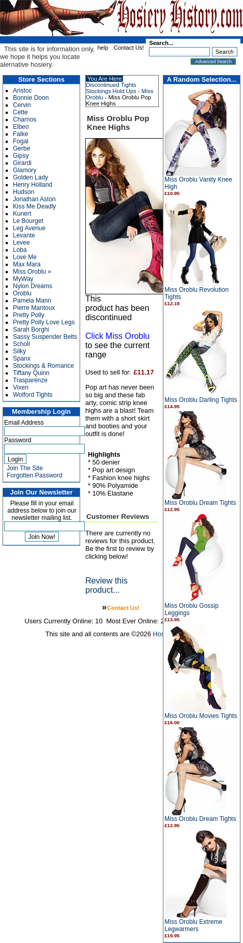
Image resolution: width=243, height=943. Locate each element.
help (102, 47)
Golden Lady (30, 177)
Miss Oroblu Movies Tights (200, 716)
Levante (24, 235)
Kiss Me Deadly (34, 206)
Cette (20, 112)
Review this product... (106, 585)
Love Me (25, 257)
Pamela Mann (32, 300)
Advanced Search (213, 61)
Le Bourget (28, 220)
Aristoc (22, 90)
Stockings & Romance (43, 365)
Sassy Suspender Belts (45, 336)
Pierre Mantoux (34, 307)
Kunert (22, 213)
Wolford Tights (32, 394)
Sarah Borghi (31, 329)
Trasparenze (30, 380)
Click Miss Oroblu (117, 336)
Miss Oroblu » (32, 271)
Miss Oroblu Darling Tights (200, 399)
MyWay (23, 278)
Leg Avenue (29, 228)
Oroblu (22, 293)
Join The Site (25, 468)
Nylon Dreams (32, 286)
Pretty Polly (28, 315)
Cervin (22, 105)
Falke (20, 134)
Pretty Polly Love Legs (43, 322)
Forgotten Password (34, 475)
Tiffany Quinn (31, 373)
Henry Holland (32, 184)
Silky (19, 351)
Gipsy (21, 155)
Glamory (24, 170)
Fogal (20, 141)
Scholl (21, 344)
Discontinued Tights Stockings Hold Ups (111, 88)
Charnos (24, 119)
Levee (21, 242)
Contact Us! (129, 47)
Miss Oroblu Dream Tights (200, 502)
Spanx (22, 358)
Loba (20, 249)
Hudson (23, 192)
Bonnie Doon (31, 97)
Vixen (20, 387)
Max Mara (26, 264)
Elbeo (21, 126)
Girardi (22, 163)
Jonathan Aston (34, 199)
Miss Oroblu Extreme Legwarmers (193, 925)
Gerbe (21, 148)
